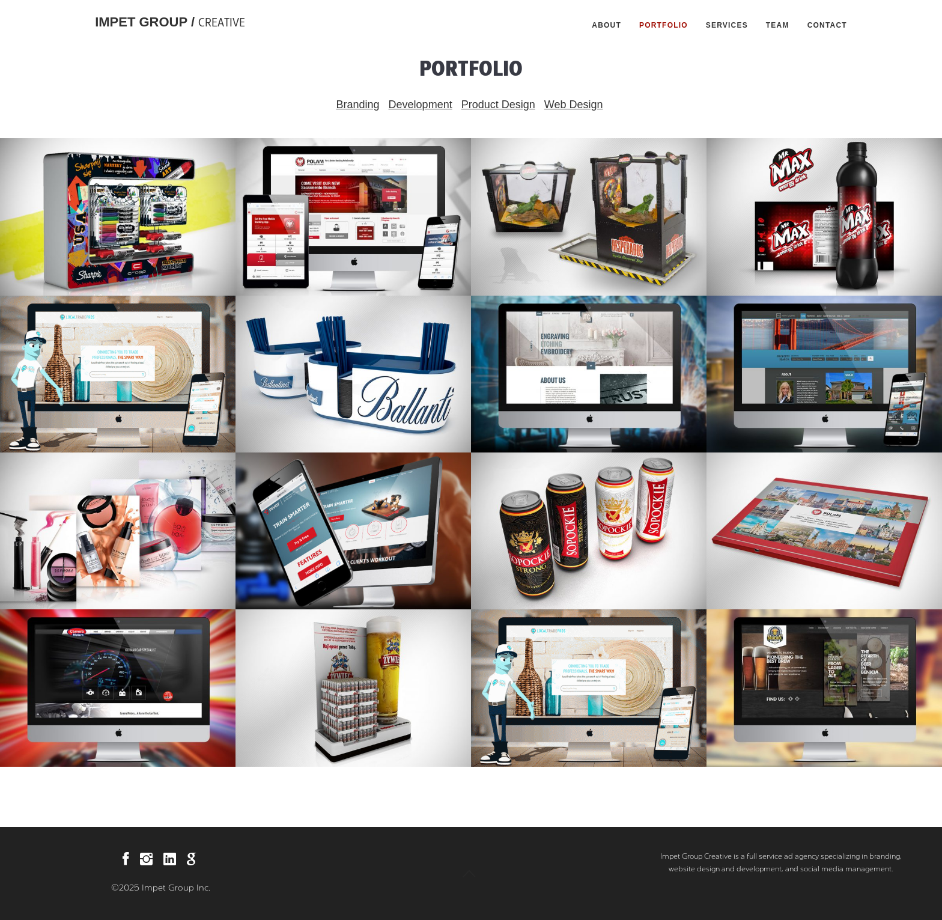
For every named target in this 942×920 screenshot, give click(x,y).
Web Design (573, 105)
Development (420, 105)
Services (727, 25)
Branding (358, 105)
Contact (827, 25)
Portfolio (663, 25)
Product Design (498, 105)
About (606, 25)
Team (777, 25)
